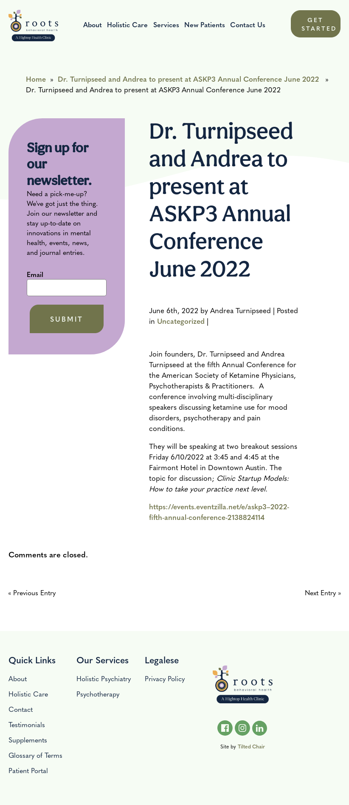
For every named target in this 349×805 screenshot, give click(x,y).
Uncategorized (181, 320)
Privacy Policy (165, 678)
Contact (20, 709)
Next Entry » (323, 592)
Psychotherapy (97, 694)
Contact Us (247, 24)
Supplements (27, 740)
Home (36, 78)
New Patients (204, 24)
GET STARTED (319, 23)
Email (35, 274)
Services (166, 24)
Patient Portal (28, 770)
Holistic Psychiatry (103, 678)
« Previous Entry (32, 592)
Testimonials (26, 724)
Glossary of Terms (35, 755)
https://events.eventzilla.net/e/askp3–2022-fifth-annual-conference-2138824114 (219, 511)
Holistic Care (127, 24)
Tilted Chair (251, 746)
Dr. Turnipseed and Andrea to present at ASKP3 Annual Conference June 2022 (188, 78)
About (92, 24)
